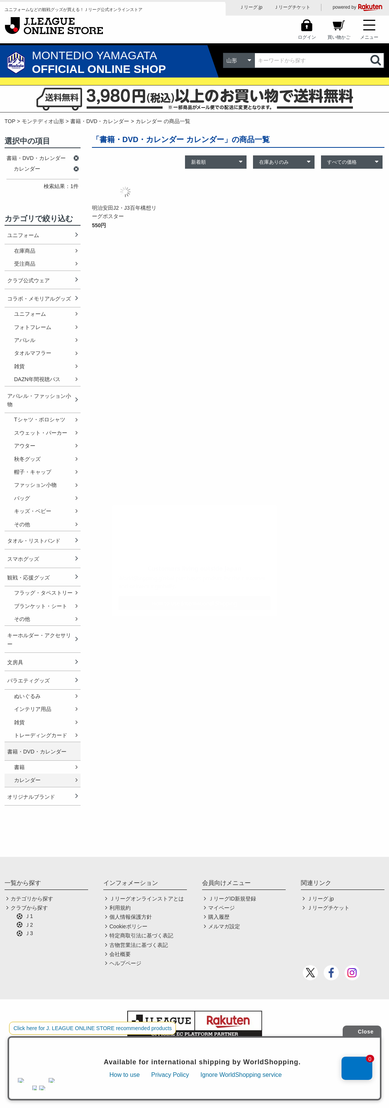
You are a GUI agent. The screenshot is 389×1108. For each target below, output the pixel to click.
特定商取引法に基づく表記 (141, 935)
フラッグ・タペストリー (43, 593)
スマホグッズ (23, 559)
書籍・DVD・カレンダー (100, 121)
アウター (24, 446)
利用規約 (120, 908)
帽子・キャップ (32, 472)
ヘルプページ (125, 963)
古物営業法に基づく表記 (138, 945)
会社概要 (120, 954)
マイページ (221, 908)
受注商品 (24, 264)
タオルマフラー (32, 353)
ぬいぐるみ (27, 696)
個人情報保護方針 (130, 917)
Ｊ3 (29, 933)
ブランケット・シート (40, 606)
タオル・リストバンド (33, 541)
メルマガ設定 (224, 926)
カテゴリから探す (32, 899)
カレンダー (27, 780)
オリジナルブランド (31, 797)
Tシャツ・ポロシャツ (39, 419)
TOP (10, 121)
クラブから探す (29, 908)
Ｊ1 (29, 916)
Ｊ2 (29, 925)
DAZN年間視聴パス (37, 379)
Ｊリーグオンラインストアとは (146, 899)
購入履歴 (218, 917)
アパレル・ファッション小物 (39, 400)
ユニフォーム (23, 235)
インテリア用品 (32, 709)
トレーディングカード (40, 735)
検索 (376, 60)
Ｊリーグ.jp (250, 7)
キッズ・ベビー (32, 511)
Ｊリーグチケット (292, 7)
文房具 (15, 662)
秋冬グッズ (27, 459)
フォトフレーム (32, 327)
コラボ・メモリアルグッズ (39, 299)
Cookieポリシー (128, 926)
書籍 (19, 767)
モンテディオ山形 (43, 121)
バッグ (22, 498)
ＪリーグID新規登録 (232, 899)
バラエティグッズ (28, 680)
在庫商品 (24, 251)
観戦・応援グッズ (28, 578)
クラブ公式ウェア (28, 280)
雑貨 (19, 366)
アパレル (24, 340)
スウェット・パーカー (40, 433)
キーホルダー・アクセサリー (39, 639)
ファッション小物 (35, 485)
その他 (22, 524)
